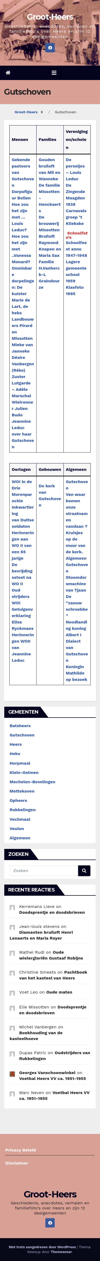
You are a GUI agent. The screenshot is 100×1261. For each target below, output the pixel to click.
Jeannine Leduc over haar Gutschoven (23, 434)
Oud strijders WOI (20, 596)
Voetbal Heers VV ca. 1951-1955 (52, 1078)
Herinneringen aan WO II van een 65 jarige (23, 545)
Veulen (17, 828)
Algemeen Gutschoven (77, 564)
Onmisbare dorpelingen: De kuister (23, 281)
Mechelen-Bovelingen (32, 781)
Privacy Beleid (20, 1150)
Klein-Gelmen (24, 772)
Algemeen (20, 837)
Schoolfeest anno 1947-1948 (76, 249)
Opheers (18, 800)
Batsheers (20, 725)
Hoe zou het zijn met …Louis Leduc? (20, 217)
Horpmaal (20, 763)
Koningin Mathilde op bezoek (76, 673)
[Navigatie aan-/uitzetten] (54, 73)
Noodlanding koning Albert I (76, 628)
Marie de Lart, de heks (21, 306)
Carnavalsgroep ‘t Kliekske (76, 217)
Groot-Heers (50, 17)
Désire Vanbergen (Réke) (23, 364)
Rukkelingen (23, 809)
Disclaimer (16, 1163)
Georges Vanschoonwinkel (47, 1072)
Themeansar (61, 1252)
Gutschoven (22, 735)
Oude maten (59, 992)
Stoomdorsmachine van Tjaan (76, 584)
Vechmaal (20, 819)
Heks (15, 753)
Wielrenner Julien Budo (22, 408)
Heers (16, 744)
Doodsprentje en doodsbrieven (52, 912)
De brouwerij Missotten (49, 223)
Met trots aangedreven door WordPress (43, 1247)
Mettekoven (22, 791)
